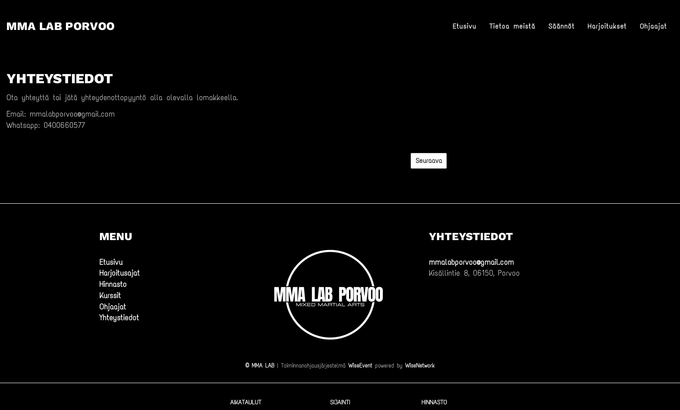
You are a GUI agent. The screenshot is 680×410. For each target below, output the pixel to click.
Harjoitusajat (119, 273)
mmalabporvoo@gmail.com (471, 262)
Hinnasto (113, 284)
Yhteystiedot (119, 317)
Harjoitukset (607, 26)
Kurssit (110, 295)
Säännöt (561, 26)
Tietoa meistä (512, 26)
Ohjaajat (653, 26)
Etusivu (465, 26)
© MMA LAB (259, 365)
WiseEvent (360, 365)
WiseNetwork (420, 365)
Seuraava (428, 160)
